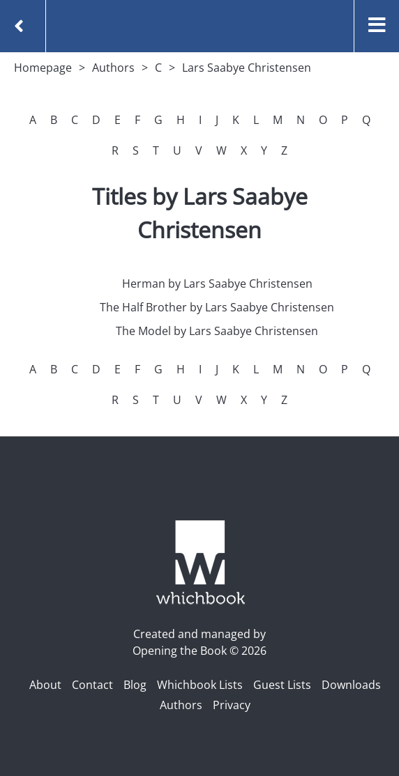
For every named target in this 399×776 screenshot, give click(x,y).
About (45, 684)
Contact (92, 684)
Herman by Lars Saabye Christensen (217, 283)
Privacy (231, 705)
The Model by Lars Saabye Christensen (217, 331)
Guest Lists (282, 684)
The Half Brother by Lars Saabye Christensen (217, 307)
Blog (134, 684)
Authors (113, 67)
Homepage (43, 67)
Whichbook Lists (200, 684)
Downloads (351, 684)
